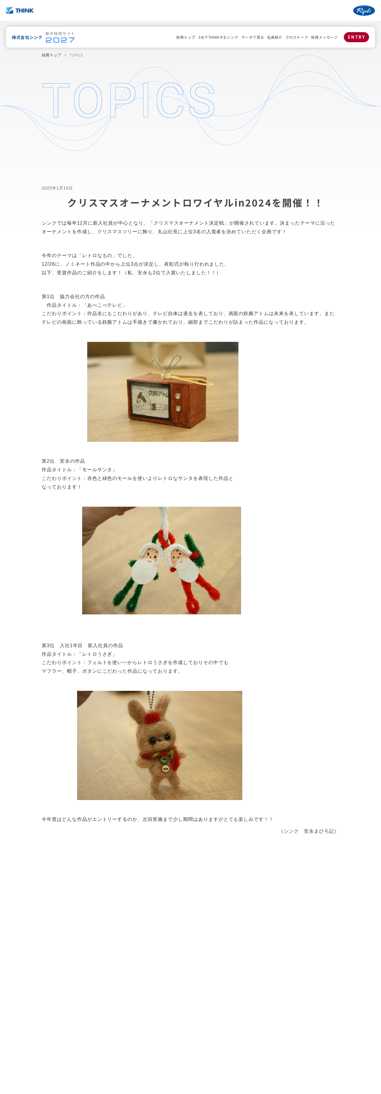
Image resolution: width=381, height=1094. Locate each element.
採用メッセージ (324, 37)
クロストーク (296, 37)
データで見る (252, 37)
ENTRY (357, 37)
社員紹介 (274, 37)
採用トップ (185, 37)
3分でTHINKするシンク (218, 37)
